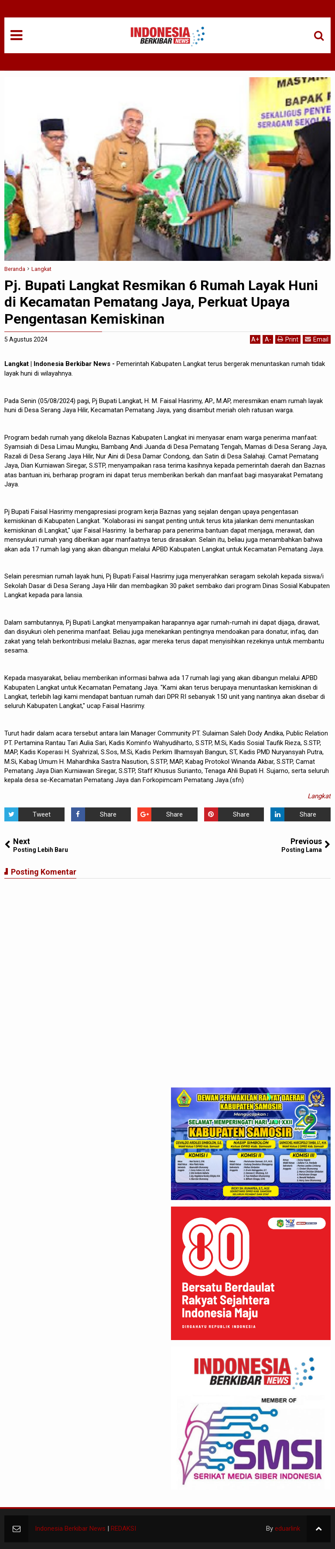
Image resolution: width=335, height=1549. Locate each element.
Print (287, 339)
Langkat (319, 796)
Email (316, 339)
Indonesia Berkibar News (70, 1528)
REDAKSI (123, 1528)
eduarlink (287, 1528)
